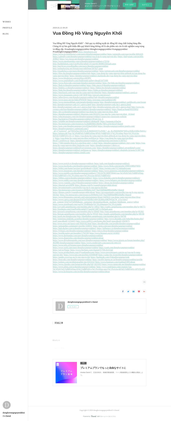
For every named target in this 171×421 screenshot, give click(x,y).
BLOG (6, 33)
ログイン (145, 5)
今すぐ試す (129, 5)
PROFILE (7, 27)
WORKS (7, 21)
